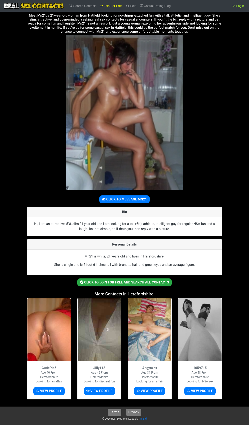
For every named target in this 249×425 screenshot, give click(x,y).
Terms (114, 412)
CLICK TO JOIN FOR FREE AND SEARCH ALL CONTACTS (124, 282)
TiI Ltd (143, 418)
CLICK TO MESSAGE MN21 (124, 199)
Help (131, 6)
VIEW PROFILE (49, 391)
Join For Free (111, 6)
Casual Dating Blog (155, 6)
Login (238, 6)
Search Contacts (82, 6)
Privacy (133, 412)
